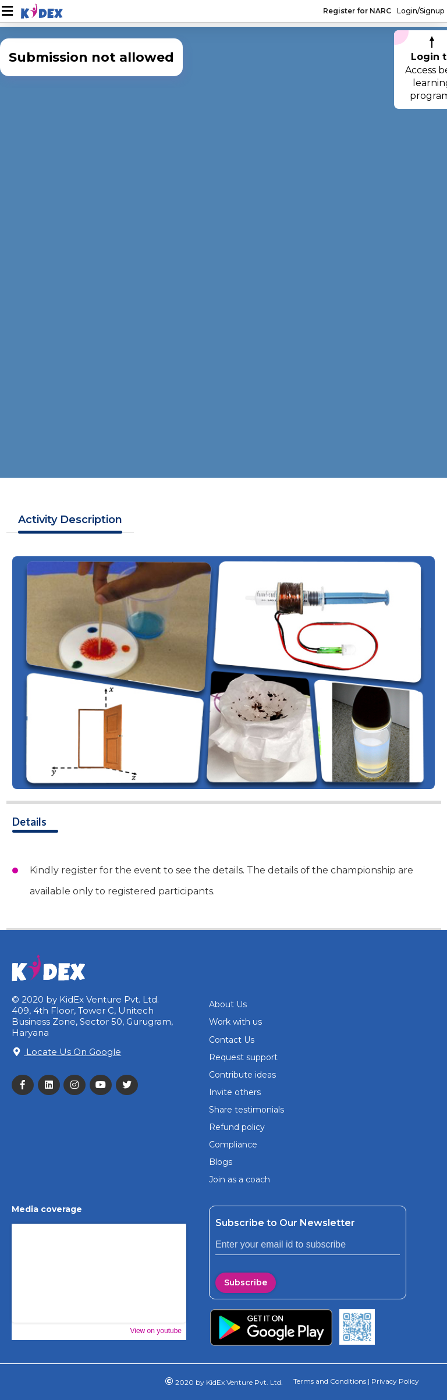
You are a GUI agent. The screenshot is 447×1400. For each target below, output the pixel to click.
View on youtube (156, 1331)
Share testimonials (246, 1109)
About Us (228, 1004)
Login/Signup (420, 11)
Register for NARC (357, 11)
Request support (243, 1057)
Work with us (235, 1021)
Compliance (233, 1144)
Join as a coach (239, 1179)
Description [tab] (70, 520)
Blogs (220, 1162)
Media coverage (47, 1209)
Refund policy (237, 1127)
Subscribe (245, 1282)
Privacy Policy (394, 1381)
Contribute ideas (242, 1074)
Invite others (235, 1092)
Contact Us (231, 1039)
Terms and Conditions (329, 1381)
